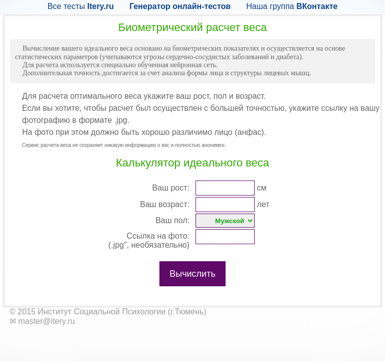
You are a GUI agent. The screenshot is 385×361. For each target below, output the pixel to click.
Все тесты (81, 6)
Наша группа (291, 6)
